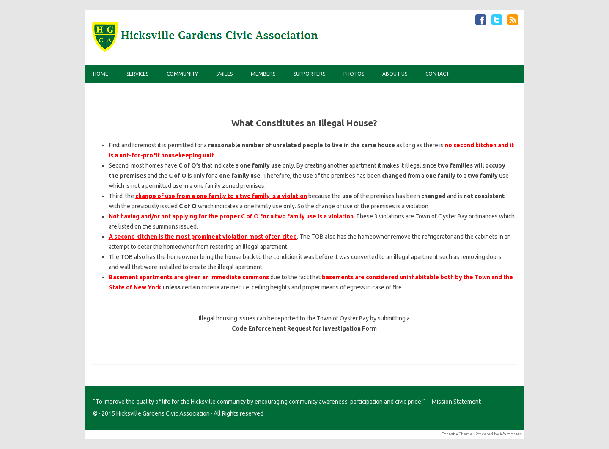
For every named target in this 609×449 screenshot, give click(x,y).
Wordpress (511, 434)
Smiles (224, 74)
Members (263, 74)
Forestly (450, 434)
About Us (394, 74)
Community (182, 74)
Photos (353, 74)
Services (137, 74)
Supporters (309, 74)
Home (100, 74)
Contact (437, 74)
